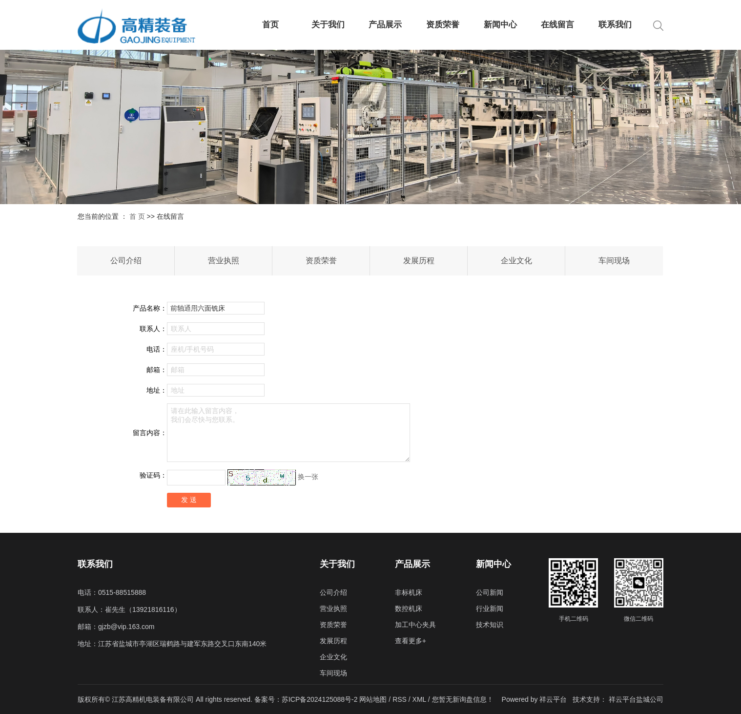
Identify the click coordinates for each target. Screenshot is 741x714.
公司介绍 (126, 260)
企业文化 (516, 260)
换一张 (308, 477)
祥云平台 (553, 699)
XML (419, 699)
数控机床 (408, 608)
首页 (270, 24)
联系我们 (615, 24)
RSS (399, 699)
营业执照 (223, 260)
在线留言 (557, 24)
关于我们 (328, 24)
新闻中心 (500, 24)
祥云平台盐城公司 (636, 699)
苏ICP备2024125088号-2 (320, 699)
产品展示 (385, 24)
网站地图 (374, 699)
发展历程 (418, 260)
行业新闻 (489, 608)
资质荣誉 (442, 24)
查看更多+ (410, 641)
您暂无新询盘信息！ (463, 699)
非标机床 (408, 592)
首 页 (137, 216)
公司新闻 (489, 592)
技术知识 (489, 625)
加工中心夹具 (415, 625)
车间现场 (614, 260)
